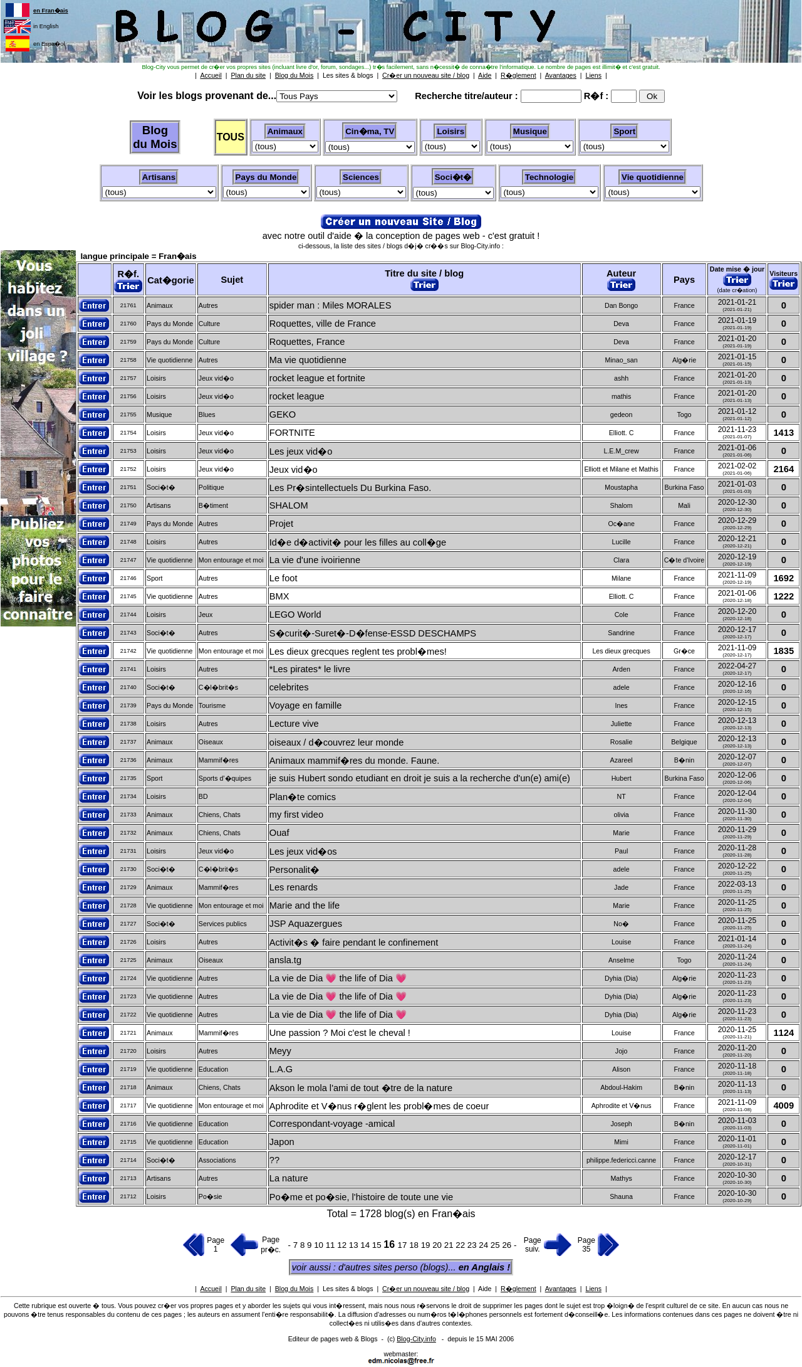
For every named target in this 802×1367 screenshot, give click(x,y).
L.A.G (281, 1069)
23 (473, 1245)
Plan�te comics (302, 797)
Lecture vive (294, 724)
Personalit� (294, 870)
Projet (281, 524)
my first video (296, 815)
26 (508, 1245)
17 (404, 1245)
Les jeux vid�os (303, 852)
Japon (281, 1142)
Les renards (293, 887)
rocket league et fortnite (317, 378)
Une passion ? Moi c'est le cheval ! (339, 1033)
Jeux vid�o (293, 470)
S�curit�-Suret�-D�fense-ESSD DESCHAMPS (372, 633)
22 (461, 1245)
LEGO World (295, 615)
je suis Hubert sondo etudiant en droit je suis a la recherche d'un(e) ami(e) (419, 778)
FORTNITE (292, 433)
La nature (288, 1178)
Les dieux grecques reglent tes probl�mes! (358, 652)
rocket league (297, 396)
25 (497, 1245)
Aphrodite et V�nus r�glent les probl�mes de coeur (379, 1106)
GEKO (282, 414)
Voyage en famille (305, 705)
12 (343, 1245)
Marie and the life (304, 905)
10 (320, 1245)
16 (390, 1244)
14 (366, 1245)
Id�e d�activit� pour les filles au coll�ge (357, 542)
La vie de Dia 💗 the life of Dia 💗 (338, 978)
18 (415, 1245)
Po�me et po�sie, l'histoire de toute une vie (361, 1197)
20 (438, 1245)
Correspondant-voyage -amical (332, 1124)
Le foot (283, 578)
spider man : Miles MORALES (330, 305)
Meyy (280, 1051)
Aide (484, 1288)
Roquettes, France (307, 342)
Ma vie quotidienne (307, 360)
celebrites (289, 687)
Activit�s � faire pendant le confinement (354, 942)
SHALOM (288, 505)
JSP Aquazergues (305, 924)
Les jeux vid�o (301, 451)
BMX (279, 596)
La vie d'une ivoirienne (314, 560)
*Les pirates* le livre (310, 669)
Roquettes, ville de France (322, 324)
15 (378, 1245)
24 (485, 1245)
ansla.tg (285, 960)
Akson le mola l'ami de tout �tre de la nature (360, 1088)
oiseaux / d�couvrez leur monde (336, 742)
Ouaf (279, 833)
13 (355, 1245)
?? (274, 1160)
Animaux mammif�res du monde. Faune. (354, 761)
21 (450, 1245)
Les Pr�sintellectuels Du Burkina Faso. (350, 488)
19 (427, 1245)
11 (332, 1245)
